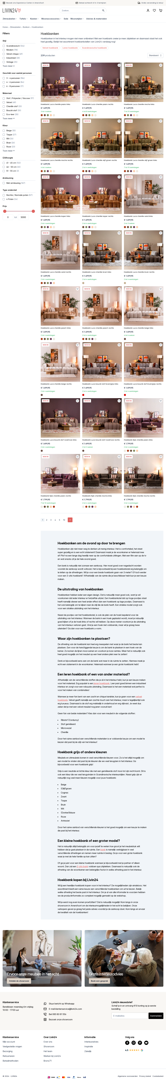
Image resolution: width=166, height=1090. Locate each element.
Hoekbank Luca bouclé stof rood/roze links (59, 440)
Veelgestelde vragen (12, 1046)
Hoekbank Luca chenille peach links (56, 328)
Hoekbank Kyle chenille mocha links (97, 496)
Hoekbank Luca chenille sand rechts (56, 272)
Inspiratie (88, 1046)
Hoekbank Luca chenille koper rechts (97, 216)
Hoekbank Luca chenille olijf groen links (140, 160)
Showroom (49, 1046)
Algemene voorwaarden (128, 1076)
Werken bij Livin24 (52, 1056)
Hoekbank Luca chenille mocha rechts (57, 160)
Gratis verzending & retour (152, 3)
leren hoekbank (101, 683)
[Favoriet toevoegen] (77, 65)
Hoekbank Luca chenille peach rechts (98, 328)
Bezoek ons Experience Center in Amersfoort (25, 3)
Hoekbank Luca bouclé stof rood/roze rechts (101, 440)
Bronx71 (48, 1061)
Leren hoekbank (70, 48)
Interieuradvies (91, 1042)
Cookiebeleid (158, 1076)
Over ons (48, 1042)
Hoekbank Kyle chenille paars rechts (56, 496)
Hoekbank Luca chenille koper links (55, 216)
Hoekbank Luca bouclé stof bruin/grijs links (100, 384)
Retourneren (9, 1056)
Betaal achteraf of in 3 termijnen (92, 3)
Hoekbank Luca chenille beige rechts (56, 384)
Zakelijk (87, 1051)
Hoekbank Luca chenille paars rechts (97, 104)
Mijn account (9, 1042)
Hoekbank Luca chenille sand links (138, 216)
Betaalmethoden (10, 1061)
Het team (48, 1051)
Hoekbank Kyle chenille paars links (138, 440)
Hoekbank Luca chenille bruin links (96, 272)
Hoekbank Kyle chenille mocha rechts (139, 496)
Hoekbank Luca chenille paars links (55, 104)
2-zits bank (82, 866)
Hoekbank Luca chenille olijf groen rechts (99, 160)
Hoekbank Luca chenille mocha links (139, 104)
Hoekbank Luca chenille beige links (138, 328)
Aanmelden (156, 1015)
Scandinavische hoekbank (94, 48)
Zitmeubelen (15, 27)
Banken (26, 27)
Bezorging (7, 1051)
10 (64, 520)
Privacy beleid (145, 1076)
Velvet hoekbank (50, 48)
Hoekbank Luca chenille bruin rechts (139, 272)
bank (103, 849)
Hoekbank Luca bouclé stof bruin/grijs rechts (143, 384)
